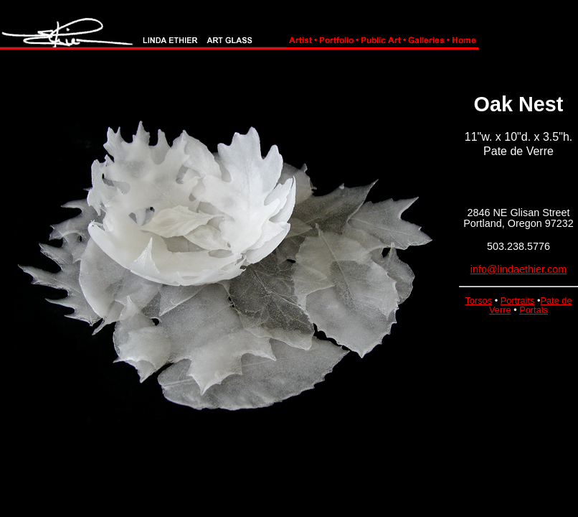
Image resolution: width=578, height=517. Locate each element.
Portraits (518, 300)
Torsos (478, 300)
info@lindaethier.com (518, 269)
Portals (533, 309)
